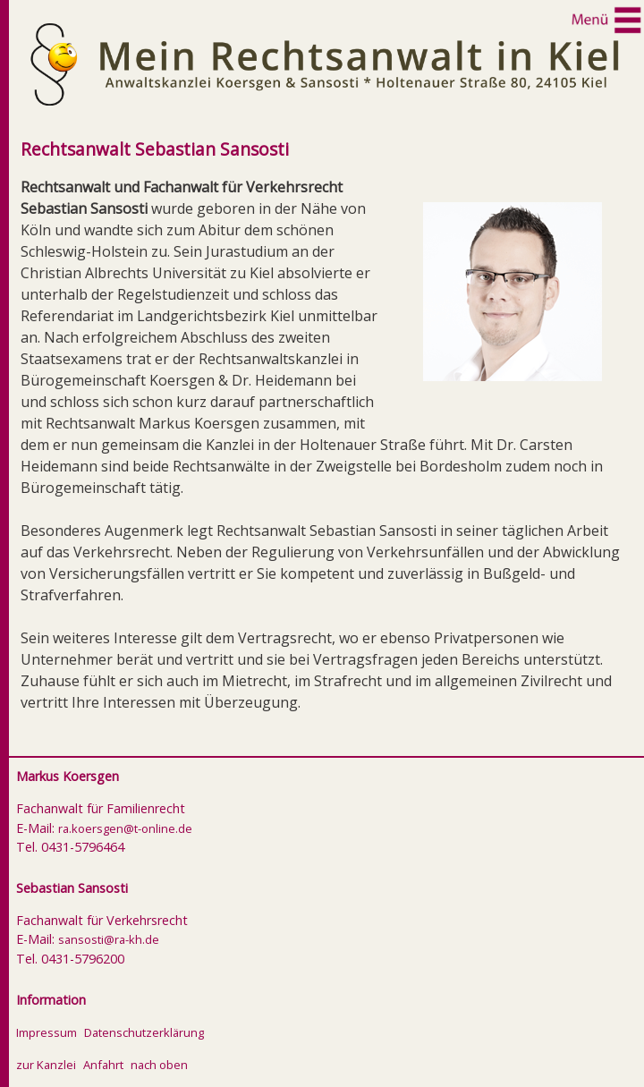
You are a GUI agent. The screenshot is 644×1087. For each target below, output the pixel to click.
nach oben (159, 1065)
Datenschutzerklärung (144, 1032)
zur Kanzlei (46, 1065)
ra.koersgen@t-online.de (125, 828)
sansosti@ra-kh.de (108, 939)
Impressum (46, 1032)
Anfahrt (103, 1065)
